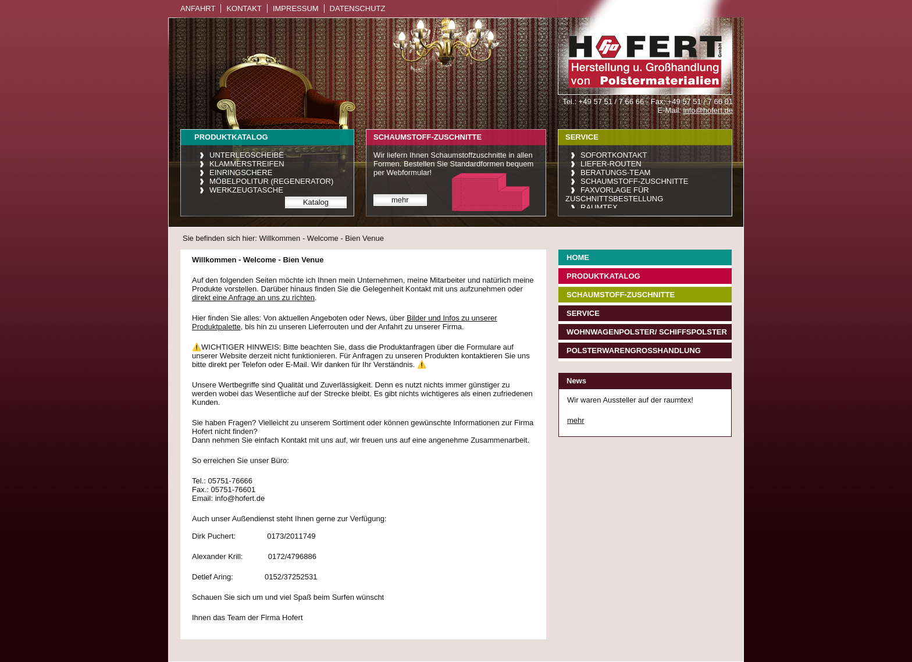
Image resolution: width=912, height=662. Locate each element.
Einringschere (240, 172)
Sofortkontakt (613, 155)
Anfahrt (197, 8)
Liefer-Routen (611, 163)
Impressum (296, 8)
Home (578, 257)
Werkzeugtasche (246, 190)
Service (583, 313)
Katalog (316, 202)
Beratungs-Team (615, 172)
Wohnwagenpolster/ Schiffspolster (647, 332)
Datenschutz (358, 8)
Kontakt (243, 8)
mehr (400, 199)
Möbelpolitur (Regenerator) (271, 181)
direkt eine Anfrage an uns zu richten (253, 297)
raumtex (599, 207)
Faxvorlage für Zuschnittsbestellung (614, 194)
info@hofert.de (708, 110)
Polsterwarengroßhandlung (634, 350)
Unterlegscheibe (246, 155)
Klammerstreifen (246, 163)
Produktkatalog (603, 276)
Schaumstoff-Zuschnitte (634, 181)
